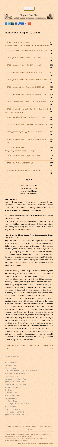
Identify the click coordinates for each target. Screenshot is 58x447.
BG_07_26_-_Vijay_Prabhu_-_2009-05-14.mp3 (19, 163)
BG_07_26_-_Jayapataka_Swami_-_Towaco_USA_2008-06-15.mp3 (25, 94)
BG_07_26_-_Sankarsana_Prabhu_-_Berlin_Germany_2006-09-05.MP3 (26, 124)
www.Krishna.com (12, 440)
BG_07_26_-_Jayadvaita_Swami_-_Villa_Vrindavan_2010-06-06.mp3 (26, 80)
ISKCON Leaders (10, 406)
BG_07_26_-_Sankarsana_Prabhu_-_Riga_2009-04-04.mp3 (23, 156)
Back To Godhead (11, 401)
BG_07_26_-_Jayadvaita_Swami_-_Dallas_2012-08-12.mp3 (23, 58)
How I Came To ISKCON (12, 395)
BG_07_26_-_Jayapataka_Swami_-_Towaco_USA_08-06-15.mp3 (24, 87)
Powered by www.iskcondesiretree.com (42, 443)
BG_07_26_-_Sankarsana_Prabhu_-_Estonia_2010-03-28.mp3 (24, 132)
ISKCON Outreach (11, 398)
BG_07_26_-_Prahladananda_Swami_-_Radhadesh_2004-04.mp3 (25, 117)
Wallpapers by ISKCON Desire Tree (17, 373)
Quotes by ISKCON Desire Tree (15, 379)
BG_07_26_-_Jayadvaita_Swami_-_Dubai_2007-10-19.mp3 (23, 65)
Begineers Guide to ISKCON (14, 412)
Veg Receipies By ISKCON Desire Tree (18, 404)
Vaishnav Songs (10, 368)
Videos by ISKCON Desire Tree (15, 384)
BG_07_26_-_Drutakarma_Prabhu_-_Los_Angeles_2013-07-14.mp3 (26, 50)
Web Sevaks (21, 443)
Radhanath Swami (11, 393)
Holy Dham (8, 390)
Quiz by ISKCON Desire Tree (14, 382)
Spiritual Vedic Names (12, 409)
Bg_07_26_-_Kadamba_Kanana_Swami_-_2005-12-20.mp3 (23, 170)
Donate (28, 443)
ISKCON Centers (10, 365)
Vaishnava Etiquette (12, 376)
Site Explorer (29, 9)
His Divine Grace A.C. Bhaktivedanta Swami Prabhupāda (21, 434)
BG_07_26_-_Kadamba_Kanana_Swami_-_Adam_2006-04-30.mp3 (25, 102)
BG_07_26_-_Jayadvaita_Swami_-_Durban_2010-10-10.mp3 (23, 72)
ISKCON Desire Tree (11, 362)
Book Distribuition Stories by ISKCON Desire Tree (21, 371)
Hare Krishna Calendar (13, 387)
